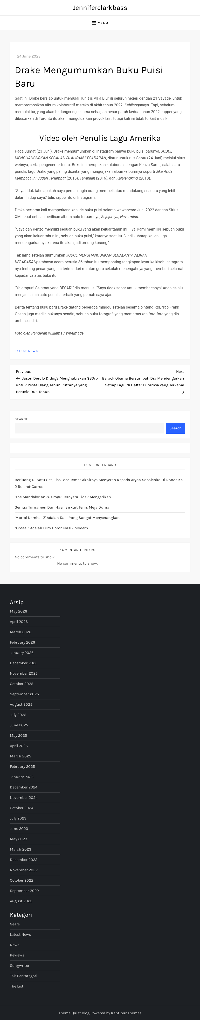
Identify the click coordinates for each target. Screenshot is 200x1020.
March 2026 (20, 632)
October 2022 (21, 880)
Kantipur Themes (126, 1013)
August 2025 (21, 704)
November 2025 (24, 673)
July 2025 (18, 714)
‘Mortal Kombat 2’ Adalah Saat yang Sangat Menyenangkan (67, 517)
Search (21, 419)
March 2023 (20, 849)
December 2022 (23, 859)
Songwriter (19, 965)
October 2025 (21, 683)
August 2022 (21, 901)
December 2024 (23, 787)
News (14, 945)
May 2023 (18, 839)
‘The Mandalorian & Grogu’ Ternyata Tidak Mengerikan (63, 497)
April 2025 (19, 745)
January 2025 (22, 777)
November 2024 (24, 797)
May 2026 (18, 611)
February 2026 (22, 642)
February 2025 (22, 766)
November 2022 (24, 870)
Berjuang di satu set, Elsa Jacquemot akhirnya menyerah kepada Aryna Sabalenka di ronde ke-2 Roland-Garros (99, 483)
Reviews (17, 955)
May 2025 (18, 735)
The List (16, 986)
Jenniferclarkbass (100, 8)
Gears (15, 924)
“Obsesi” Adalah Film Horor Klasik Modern (51, 528)
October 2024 (21, 808)
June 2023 (19, 828)
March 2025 (20, 756)
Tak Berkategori (23, 976)
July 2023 (18, 818)
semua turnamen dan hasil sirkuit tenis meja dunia (62, 507)
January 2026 (22, 652)
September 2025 (24, 694)
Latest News (26, 351)
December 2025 (23, 663)
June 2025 (19, 725)
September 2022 (24, 890)
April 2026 (19, 621)
